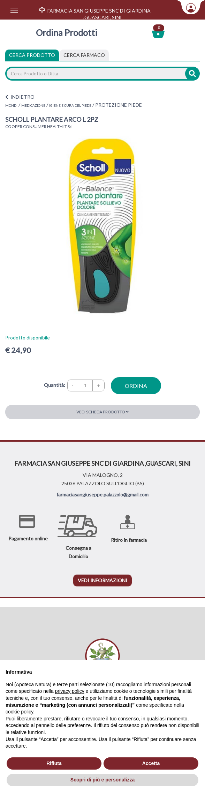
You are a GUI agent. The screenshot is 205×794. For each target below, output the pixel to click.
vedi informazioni (102, 580)
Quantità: (54, 385)
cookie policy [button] (19, 711)
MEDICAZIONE (33, 105)
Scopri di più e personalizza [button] (102, 779)
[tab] (84, 55)
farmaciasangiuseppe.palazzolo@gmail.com (102, 494)
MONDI (11, 105)
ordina (136, 385)
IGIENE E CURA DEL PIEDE (70, 105)
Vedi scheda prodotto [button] (102, 411)
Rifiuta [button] (54, 763)
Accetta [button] (151, 763)
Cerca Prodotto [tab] (32, 55)
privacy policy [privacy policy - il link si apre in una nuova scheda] (69, 691)
